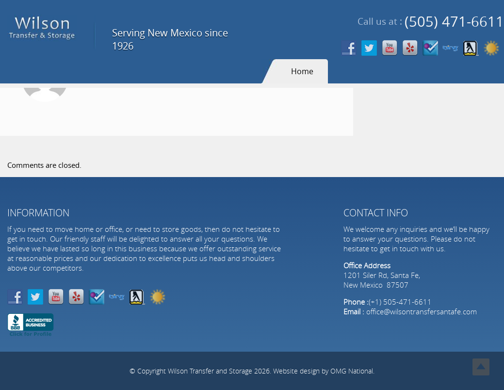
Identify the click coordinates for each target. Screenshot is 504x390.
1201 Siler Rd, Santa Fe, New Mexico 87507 (381, 280)
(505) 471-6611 (454, 22)
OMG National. (352, 370)
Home (302, 71)
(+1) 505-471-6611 (400, 302)
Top (480, 366)
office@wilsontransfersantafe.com (421, 311)
